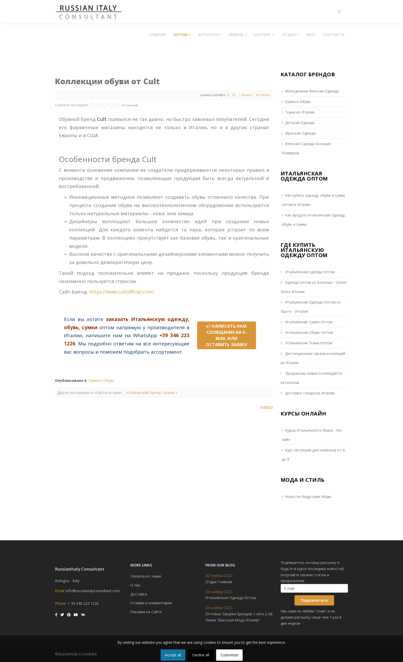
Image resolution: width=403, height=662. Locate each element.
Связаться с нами (145, 576)
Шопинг (262, 34)
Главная (157, 34)
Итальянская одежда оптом (309, 271)
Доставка (138, 594)
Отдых (289, 34)
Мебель (236, 34)
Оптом (180, 34)
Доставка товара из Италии (309, 393)
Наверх (266, 406)
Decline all (200, 654)
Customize (229, 654)
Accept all (173, 654)
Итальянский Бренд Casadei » (151, 392)
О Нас (135, 585)
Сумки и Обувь (101, 380)
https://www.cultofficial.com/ (121, 291)
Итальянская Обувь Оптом (308, 332)
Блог (311, 34)
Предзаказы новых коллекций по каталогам (311, 378)
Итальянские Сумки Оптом (308, 321)
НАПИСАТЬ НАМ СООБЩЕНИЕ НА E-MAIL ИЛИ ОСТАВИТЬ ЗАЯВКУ (227, 335)
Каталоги (208, 34)
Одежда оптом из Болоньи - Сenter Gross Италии (314, 287)
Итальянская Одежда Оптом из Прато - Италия (311, 307)
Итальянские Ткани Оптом (308, 343)
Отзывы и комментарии (151, 602)
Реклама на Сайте (146, 611)
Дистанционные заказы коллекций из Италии (313, 358)
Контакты (334, 34)
